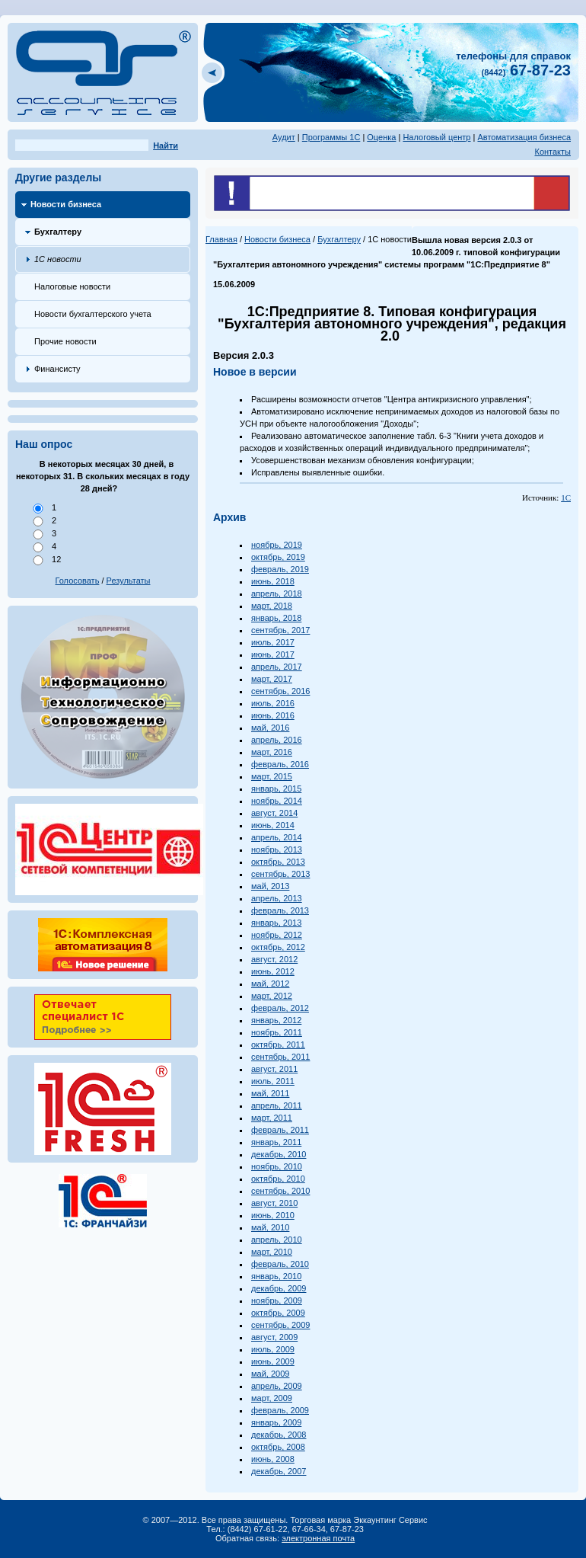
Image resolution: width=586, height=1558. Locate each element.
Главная (221, 239)
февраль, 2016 (280, 764)
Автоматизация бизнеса (524, 137)
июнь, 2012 (273, 971)
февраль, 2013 (280, 910)
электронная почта (318, 1538)
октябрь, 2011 (278, 1044)
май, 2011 (270, 1093)
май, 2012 (270, 983)
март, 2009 (271, 1398)
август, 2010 (274, 1203)
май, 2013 (270, 886)
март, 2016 (271, 752)
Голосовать (78, 580)
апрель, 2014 (276, 837)
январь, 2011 (276, 1142)
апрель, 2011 (276, 1105)
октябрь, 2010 (278, 1178)
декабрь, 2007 (278, 1471)
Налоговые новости (72, 286)
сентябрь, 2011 (280, 1056)
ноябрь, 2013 (276, 849)
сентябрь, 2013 (280, 873)
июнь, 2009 (273, 1361)
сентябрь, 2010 (280, 1190)
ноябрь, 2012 (276, 934)
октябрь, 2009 (278, 1312)
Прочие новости (65, 341)
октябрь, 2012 (278, 947)
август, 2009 (274, 1337)
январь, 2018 (276, 617)
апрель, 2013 (276, 898)
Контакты (552, 151)
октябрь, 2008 (278, 1446)
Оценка (381, 137)
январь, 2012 (276, 1020)
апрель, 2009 (276, 1385)
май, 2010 (270, 1227)
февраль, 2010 (280, 1263)
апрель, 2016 (276, 739)
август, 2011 (274, 1068)
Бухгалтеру (57, 231)
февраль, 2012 (280, 1008)
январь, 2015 (276, 788)
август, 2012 (274, 959)
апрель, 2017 (276, 666)
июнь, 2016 (273, 715)
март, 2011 (271, 1117)
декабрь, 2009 (278, 1288)
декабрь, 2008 (278, 1434)
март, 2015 (271, 776)
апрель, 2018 (276, 593)
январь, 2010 (276, 1276)
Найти (165, 145)
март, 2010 (271, 1251)
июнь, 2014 (273, 825)
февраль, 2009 (280, 1410)
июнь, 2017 (273, 654)
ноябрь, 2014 (276, 800)
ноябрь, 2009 (276, 1300)
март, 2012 (271, 995)
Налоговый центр (436, 137)
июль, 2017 (273, 642)
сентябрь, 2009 (280, 1324)
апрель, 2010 (276, 1239)
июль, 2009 (273, 1349)
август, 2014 (274, 812)
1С (566, 497)
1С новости (57, 259)
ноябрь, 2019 (276, 544)
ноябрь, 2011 (276, 1032)
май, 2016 (270, 727)
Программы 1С (331, 137)
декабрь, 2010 (278, 1154)
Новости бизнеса (65, 204)
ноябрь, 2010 (276, 1166)
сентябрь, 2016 (280, 691)
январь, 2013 (276, 922)
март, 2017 (271, 678)
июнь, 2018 (273, 581)
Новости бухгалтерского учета (92, 313)
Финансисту (57, 368)
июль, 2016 (273, 703)
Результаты (129, 580)
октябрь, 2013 (278, 861)
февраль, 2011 (280, 1129)
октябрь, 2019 (278, 556)
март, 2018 (271, 605)
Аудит (283, 137)
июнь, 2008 (273, 1459)
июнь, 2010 (273, 1215)
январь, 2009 (276, 1422)
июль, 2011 (273, 1081)
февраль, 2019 (280, 569)
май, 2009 (270, 1373)
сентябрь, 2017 (280, 630)
